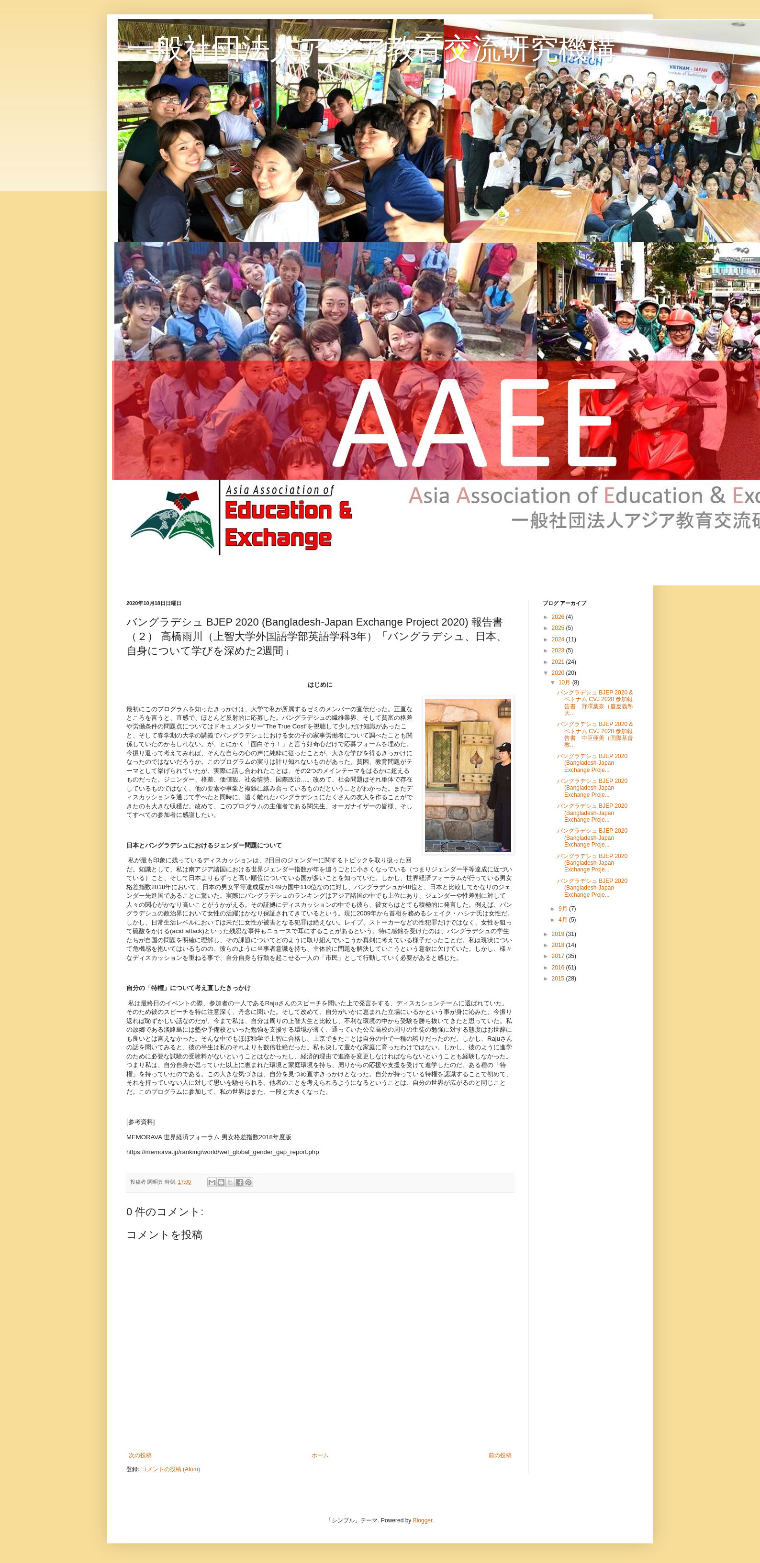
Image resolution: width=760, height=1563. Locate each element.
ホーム (320, 1455)
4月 (564, 919)
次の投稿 (140, 1455)
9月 (564, 908)
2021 (559, 662)
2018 (559, 945)
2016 (559, 967)
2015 (559, 978)
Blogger (423, 1520)
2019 (559, 934)
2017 (559, 956)
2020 (559, 673)
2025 (559, 628)
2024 (559, 639)
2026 (559, 617)
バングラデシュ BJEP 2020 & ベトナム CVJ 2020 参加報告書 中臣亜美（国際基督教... (595, 734)
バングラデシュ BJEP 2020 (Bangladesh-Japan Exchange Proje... (592, 763)
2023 (559, 650)
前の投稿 (500, 1455)
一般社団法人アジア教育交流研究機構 (371, 49)
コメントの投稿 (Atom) (170, 1469)
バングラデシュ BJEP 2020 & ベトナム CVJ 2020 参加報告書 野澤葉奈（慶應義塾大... (595, 702)
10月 (565, 682)
